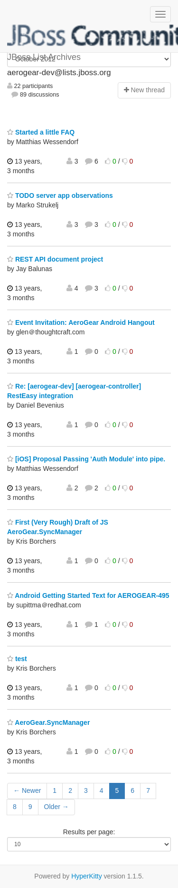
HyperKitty (86, 876)
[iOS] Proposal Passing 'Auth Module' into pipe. (86, 459)
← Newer (27, 790)
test (17, 659)
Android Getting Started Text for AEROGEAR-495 (88, 595)
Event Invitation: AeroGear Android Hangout (81, 322)
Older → (56, 806)
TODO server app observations (60, 195)
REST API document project (55, 259)
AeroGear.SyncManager (48, 722)
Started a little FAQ (41, 132)
